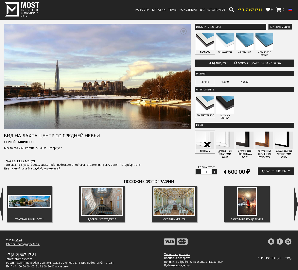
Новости (142, 9)
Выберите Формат (208, 26)
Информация (280, 26)
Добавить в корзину (276, 171)
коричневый (52, 158)
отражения (93, 154)
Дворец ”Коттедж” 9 (102, 219)
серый (26, 158)
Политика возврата (177, 258)
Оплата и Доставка (177, 254)
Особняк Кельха (174, 219)
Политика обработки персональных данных (193, 261)
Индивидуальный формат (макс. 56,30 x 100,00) (245, 63)
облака (80, 154)
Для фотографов (213, 9)
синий (16, 158)
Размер (201, 73)
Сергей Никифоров (19, 132)
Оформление (205, 89)
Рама (199, 125)
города (34, 154)
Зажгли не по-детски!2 (247, 219)
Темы (172, 9)
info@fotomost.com (19, 259)
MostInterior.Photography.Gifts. (23, 242)
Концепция (188, 9)
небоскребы (65, 154)
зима (44, 154)
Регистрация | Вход (276, 258)
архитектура (19, 154)
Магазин (159, 9)
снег (138, 154)
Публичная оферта (177, 265)
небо (52, 154)
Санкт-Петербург (23, 150)
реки (106, 154)
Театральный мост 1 (29, 219)
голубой (36, 158)
